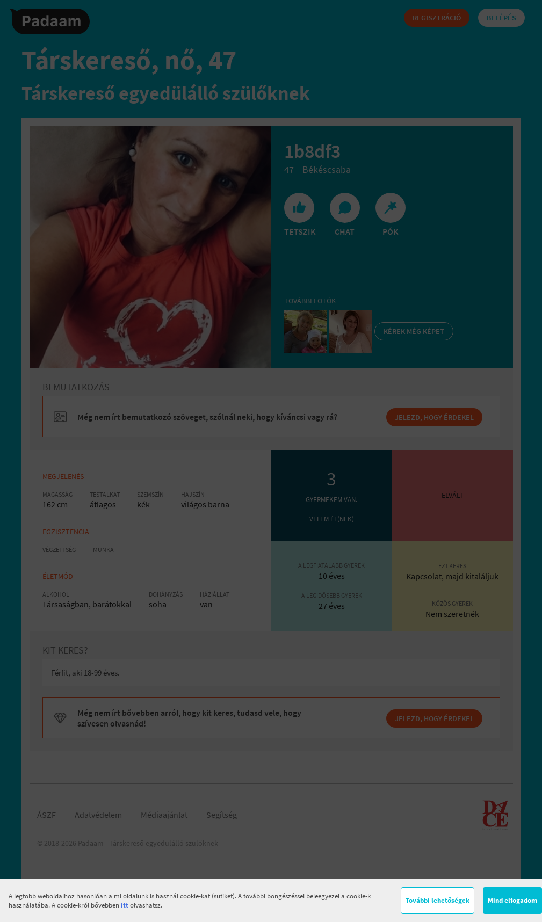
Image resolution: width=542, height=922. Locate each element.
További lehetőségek (437, 900)
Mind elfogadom (512, 900)
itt (124, 905)
